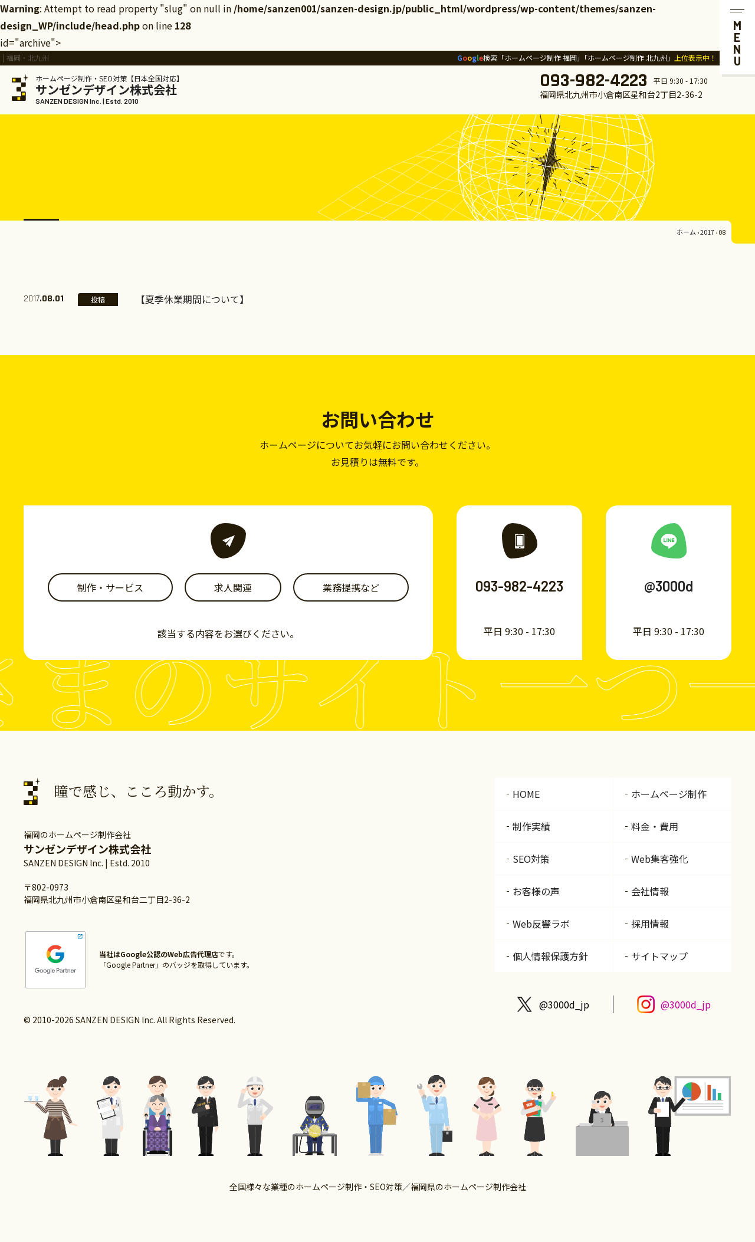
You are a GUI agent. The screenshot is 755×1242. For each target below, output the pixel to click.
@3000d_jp (564, 1004)
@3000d (668, 585)
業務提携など (351, 587)
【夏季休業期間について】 (192, 299)
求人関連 (233, 587)
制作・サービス (110, 587)
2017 (707, 231)
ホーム (686, 231)
